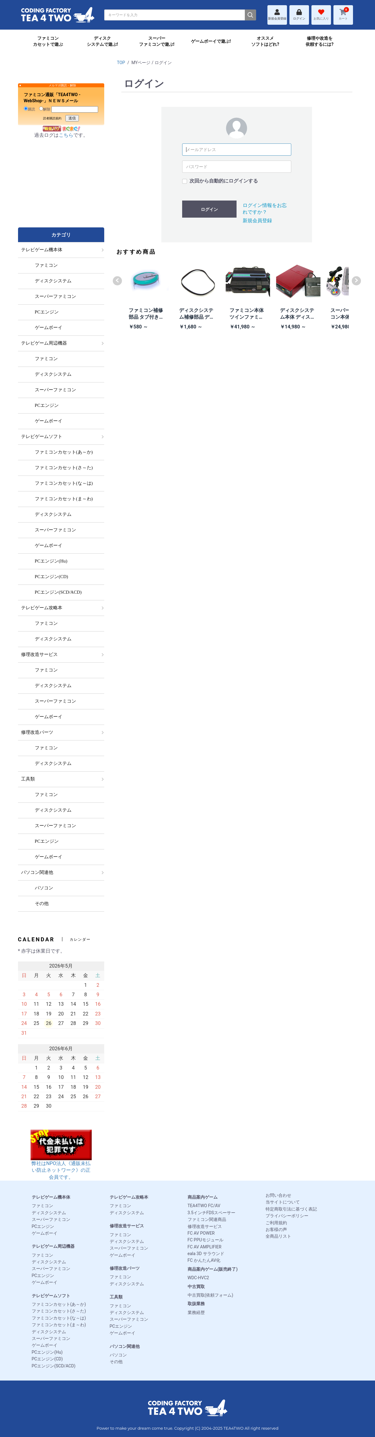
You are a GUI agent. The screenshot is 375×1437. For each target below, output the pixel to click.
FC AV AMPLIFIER (205, 1246)
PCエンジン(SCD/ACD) (53, 1365)
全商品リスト (278, 1236)
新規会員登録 (257, 220)
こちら (66, 135)
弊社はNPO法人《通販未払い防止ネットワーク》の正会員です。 (61, 1161)
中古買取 (196, 1286)
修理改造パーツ (125, 1268)
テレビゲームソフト (51, 1295)
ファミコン (42, 1205)
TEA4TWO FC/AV (204, 1205)
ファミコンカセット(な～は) (59, 1318)
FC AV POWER (201, 1233)
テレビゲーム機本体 (51, 1197)
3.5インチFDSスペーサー (212, 1212)
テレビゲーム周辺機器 (53, 1246)
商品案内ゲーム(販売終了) (213, 1269)
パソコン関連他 (125, 1346)
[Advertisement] (61, 189)
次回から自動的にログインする (223, 181)
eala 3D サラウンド (206, 1253)
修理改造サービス (127, 1225)
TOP (121, 62)
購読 (29, 109)
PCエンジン (43, 1226)
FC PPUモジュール (205, 1239)
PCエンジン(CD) (47, 1358)
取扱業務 (196, 1303)
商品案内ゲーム (203, 1197)
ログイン (209, 209)
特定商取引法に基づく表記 (291, 1209)
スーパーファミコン (51, 1219)
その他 (116, 1361)
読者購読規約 (52, 118)
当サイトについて (283, 1202)
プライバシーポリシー (287, 1215)
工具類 (116, 1296)
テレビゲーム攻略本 (129, 1197)
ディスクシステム (49, 1212)
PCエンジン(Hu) (47, 1352)
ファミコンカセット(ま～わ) (59, 1324)
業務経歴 (196, 1312)
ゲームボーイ (44, 1233)
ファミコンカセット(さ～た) (59, 1311)
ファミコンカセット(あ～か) (59, 1304)
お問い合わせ (278, 1195)
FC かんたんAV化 (204, 1260)
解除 (44, 109)
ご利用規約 (276, 1222)
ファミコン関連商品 (207, 1219)
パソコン (118, 1354)
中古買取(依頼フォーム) (210, 1295)
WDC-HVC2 (198, 1277)
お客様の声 (276, 1229)
